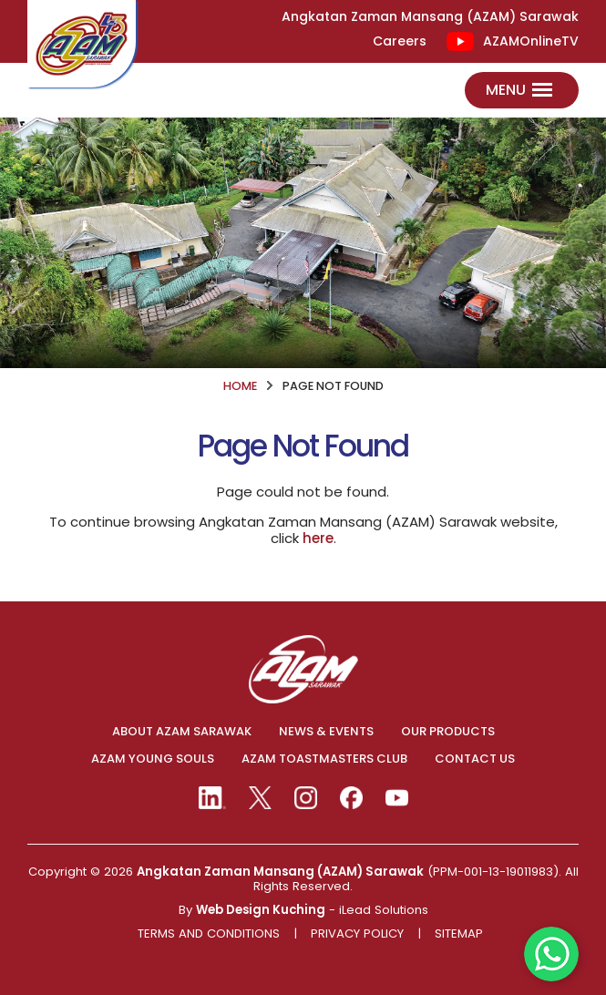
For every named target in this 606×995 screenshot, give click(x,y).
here (318, 538)
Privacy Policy (357, 934)
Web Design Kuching (260, 909)
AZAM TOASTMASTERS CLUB (324, 759)
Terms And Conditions (209, 934)
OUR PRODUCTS (448, 731)
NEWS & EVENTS (326, 731)
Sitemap (459, 934)
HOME (240, 386)
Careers (399, 41)
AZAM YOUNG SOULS (152, 759)
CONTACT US (475, 759)
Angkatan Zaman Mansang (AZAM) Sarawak (280, 871)
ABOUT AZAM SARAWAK (182, 731)
